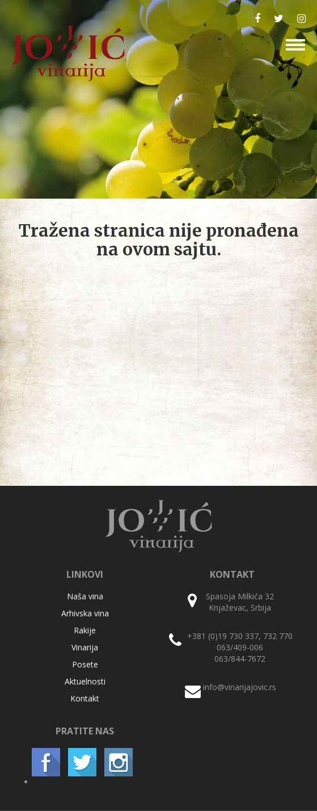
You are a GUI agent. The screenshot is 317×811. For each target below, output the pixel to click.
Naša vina (85, 596)
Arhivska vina (85, 613)
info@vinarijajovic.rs (239, 687)
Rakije (85, 630)
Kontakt (84, 698)
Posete (85, 664)
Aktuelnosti (85, 681)
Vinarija (84, 647)
